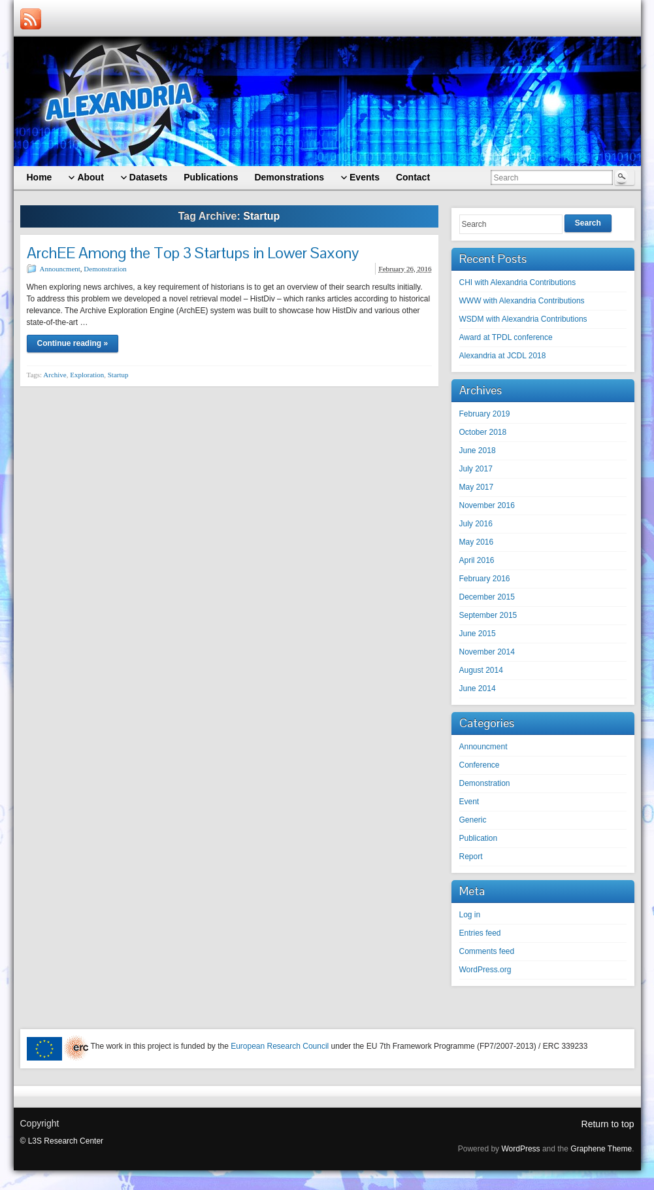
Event (469, 801)
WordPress (520, 1148)
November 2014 (487, 651)
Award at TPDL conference (506, 337)
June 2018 (477, 450)
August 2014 (481, 670)
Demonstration (105, 269)
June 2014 (477, 688)
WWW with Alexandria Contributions (522, 300)
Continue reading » (72, 343)
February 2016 (484, 578)
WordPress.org (485, 969)
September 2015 (488, 615)
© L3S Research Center (62, 1141)
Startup (118, 375)
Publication (478, 838)
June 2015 (477, 633)
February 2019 (484, 413)
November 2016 (487, 505)
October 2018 (483, 432)
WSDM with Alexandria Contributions (523, 319)
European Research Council (280, 1046)
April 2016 (477, 560)
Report (471, 856)
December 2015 (487, 597)
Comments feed (487, 951)
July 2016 (476, 523)
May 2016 (476, 542)
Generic (473, 819)
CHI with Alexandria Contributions (517, 282)
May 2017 (476, 487)
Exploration (87, 375)
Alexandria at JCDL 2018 (502, 355)
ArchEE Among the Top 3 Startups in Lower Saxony (193, 253)
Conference (479, 765)
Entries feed (480, 933)
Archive (54, 375)
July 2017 (476, 468)
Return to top (607, 1124)
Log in (470, 914)
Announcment (60, 269)
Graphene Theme (601, 1148)
